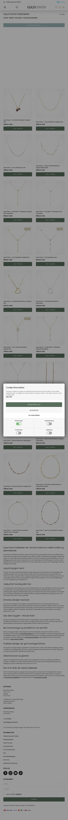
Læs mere (9, 397)
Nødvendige (18, 422)
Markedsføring (49, 422)
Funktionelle (18, 431)
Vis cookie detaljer (34, 415)
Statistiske (49, 431)
